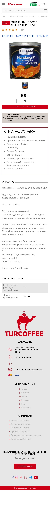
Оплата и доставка (20, 427)
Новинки (25, 400)
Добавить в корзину (25, 107)
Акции (24, 396)
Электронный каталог (21, 439)
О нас (24, 389)
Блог (23, 404)
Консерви (30, 16)
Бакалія (22, 16)
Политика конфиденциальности (26, 435)
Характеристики (25, 36)
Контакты (26, 407)
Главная (5, 16)
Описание (7, 36)
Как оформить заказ (20, 424)
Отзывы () (42, 36)
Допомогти (33, 4)
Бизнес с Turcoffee (20, 420)
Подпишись (24, 466)
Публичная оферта (20, 431)
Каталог (13, 16)
